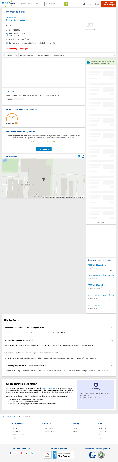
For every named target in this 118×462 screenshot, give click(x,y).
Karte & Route (58, 55)
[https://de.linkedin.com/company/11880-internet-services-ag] (32, 453)
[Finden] (66, 4)
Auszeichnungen (27, 55)
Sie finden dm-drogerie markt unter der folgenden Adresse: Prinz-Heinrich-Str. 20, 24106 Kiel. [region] (35, 333)
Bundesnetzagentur (49, 388)
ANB (100, 438)
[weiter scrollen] (114, 55)
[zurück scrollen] (4, 55)
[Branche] (31, 4)
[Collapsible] (112, 327)
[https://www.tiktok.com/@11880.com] (16, 453)
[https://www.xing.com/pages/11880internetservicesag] (27, 453)
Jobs (14, 438)
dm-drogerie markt (95, 305)
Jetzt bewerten (44, 149)
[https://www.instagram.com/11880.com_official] (21, 453)
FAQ (75, 431)
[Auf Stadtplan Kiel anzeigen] (83, 156)
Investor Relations (18, 435)
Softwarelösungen (49, 431)
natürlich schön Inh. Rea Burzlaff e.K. (101, 275)
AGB (100, 435)
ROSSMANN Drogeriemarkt (98, 265)
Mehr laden (101, 222)
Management (17, 431)
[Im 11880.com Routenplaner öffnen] (78, 156)
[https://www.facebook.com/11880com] (10, 453)
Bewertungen (43, 55)
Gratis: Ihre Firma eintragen (108, 3)
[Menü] (99, 3)
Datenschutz (102, 431)
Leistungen (12, 55)
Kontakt (76, 428)
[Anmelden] (88, 3)
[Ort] (53, 4)
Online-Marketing (49, 428)
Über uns (15, 428)
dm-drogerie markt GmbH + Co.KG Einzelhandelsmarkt (101, 295)
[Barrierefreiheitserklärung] (95, 3)
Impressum (102, 428)
